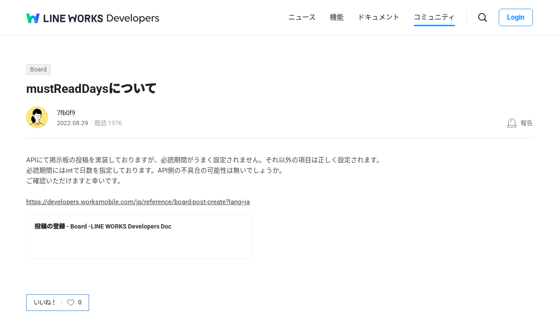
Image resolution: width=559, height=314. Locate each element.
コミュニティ (434, 17)
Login (515, 17)
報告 (527, 122)
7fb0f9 (66, 113)
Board (38, 69)
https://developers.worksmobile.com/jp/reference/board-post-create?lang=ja (138, 202)
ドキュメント (379, 17)
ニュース (302, 17)
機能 (337, 17)
